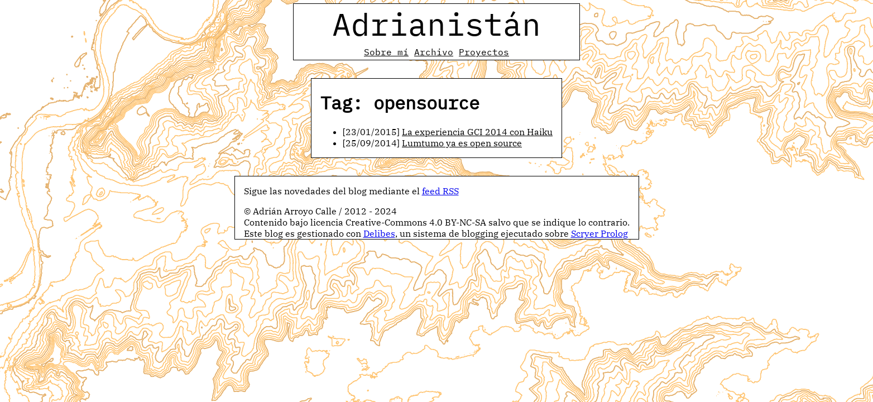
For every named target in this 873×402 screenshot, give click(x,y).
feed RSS (440, 191)
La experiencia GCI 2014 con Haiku (477, 131)
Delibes (379, 233)
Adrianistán (436, 24)
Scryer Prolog (599, 233)
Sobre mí (386, 52)
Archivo (433, 52)
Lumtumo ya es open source (462, 143)
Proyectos (484, 52)
